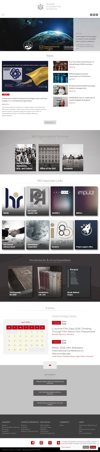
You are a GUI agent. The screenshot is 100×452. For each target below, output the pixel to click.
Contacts (5, 431)
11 (37, 336)
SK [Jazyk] (97, 14)
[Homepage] (40, 6)
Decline (86, 447)
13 (9, 340)
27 (9, 349)
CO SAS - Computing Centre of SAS (27, 450)
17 (31, 340)
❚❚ (18, 147)
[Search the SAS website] (91, 14)
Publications (25, 429)
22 (20, 345)
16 (26, 340)
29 (20, 349)
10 (31, 336)
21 (14, 345)
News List (50, 122)
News (62, 425)
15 (20, 340)
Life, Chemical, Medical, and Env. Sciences (50, 393)
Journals (24, 427)
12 (42, 336)
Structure (5, 429)
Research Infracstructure (29, 431)
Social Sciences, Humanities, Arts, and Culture (50, 403)
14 (14, 340)
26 (42, 345)
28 (14, 349)
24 (32, 345)
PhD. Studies (44, 425)
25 (37, 345)
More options (66, 447)
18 (37, 340)
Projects (24, 425)
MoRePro (43, 429)
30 (26, 349)
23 (26, 345)
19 (42, 340)
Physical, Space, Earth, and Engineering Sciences (50, 382)
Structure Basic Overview (11, 427)
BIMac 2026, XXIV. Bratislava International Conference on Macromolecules (67, 350)
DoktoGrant (44, 431)
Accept (92, 447)
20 (9, 345)
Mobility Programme (47, 433)
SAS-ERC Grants (45, 427)
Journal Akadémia (85, 433)
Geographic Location (9, 433)
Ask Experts (50, 375)
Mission (4, 425)
